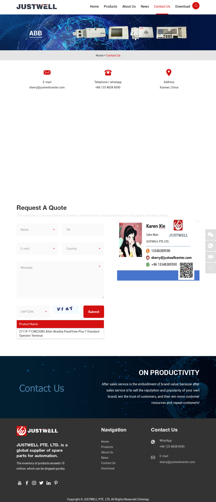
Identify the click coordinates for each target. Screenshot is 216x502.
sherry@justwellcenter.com (47, 87)
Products (110, 6)
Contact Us (162, 6)
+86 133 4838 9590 (107, 87)
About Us (129, 6)
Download (182, 6)
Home (94, 6)
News (145, 6)
